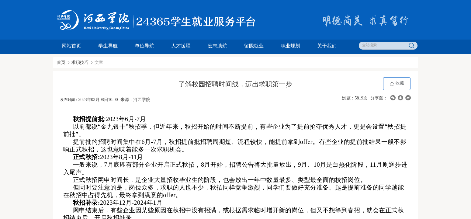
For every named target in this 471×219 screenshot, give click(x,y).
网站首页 (71, 45)
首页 (61, 62)
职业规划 (290, 45)
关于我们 (327, 45)
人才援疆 (181, 45)
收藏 (397, 83)
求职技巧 (79, 62)
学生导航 (108, 45)
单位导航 (144, 45)
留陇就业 (254, 45)
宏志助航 (217, 45)
